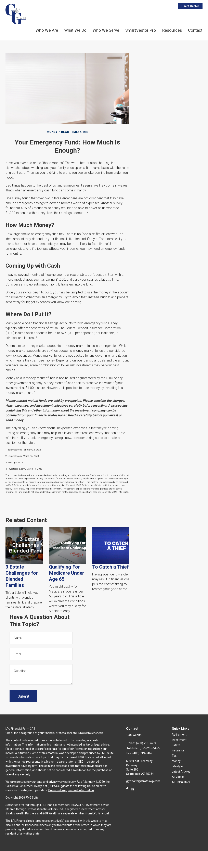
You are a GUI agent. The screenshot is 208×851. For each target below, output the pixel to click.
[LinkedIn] (132, 789)
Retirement (179, 734)
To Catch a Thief (110, 567)
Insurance (178, 750)
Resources (172, 30)
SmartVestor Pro (140, 30)
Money (176, 761)
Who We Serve (106, 30)
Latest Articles (181, 771)
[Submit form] (23, 696)
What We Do (75, 30)
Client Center (190, 6)
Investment (179, 739)
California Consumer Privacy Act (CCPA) (31, 786)
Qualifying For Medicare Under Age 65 (66, 573)
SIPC (81, 804)
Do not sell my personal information (71, 790)
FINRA (73, 804)
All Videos (178, 776)
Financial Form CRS (23, 728)
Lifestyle (177, 766)
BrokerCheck (94, 733)
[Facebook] (127, 789)
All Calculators (181, 782)
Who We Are (47, 30)
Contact (195, 30)
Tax (174, 755)
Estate (176, 745)
